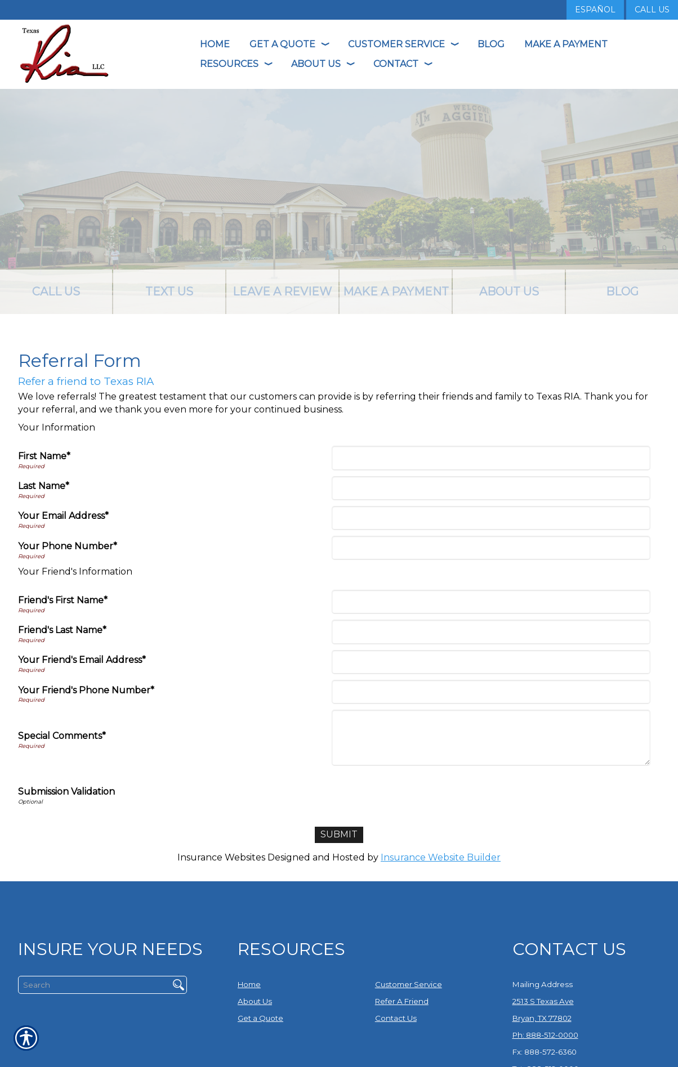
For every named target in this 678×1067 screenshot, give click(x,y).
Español (595, 10)
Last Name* (43, 486)
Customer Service (408, 984)
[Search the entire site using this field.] (90, 984)
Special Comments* (62, 735)
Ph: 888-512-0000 (545, 1034)
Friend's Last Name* (62, 630)
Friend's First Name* (63, 600)
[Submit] (339, 835)
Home (249, 984)
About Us (255, 1001)
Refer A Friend (402, 1001)
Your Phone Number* (67, 546)
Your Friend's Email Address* (82, 659)
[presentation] (419, 793)
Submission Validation (66, 791)
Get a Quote (260, 1018)
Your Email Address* (63, 515)
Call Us (652, 10)
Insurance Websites (221, 857)
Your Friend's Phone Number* (86, 690)
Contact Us (396, 1018)
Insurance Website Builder (441, 857)
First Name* (44, 456)
